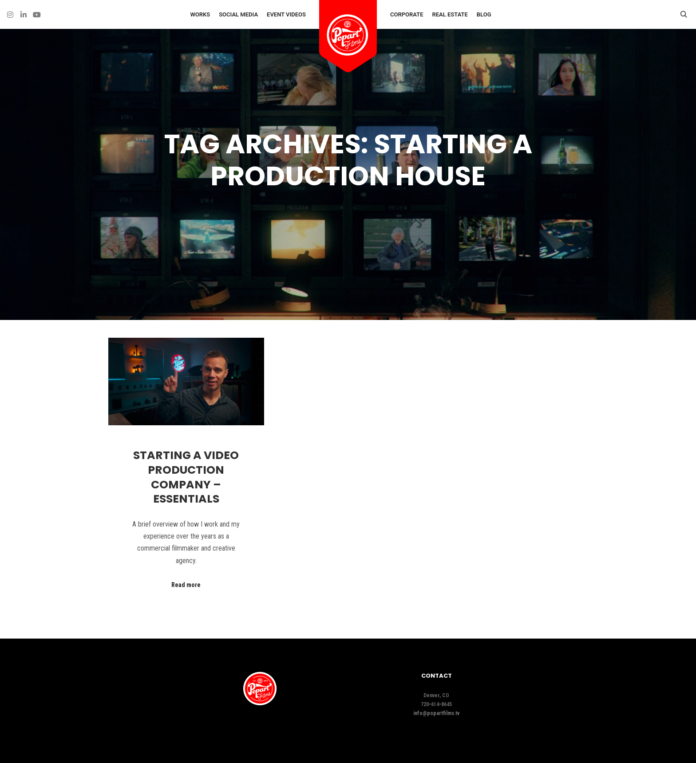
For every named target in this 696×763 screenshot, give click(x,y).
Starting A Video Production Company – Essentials (186, 477)
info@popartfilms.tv (436, 713)
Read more (186, 584)
